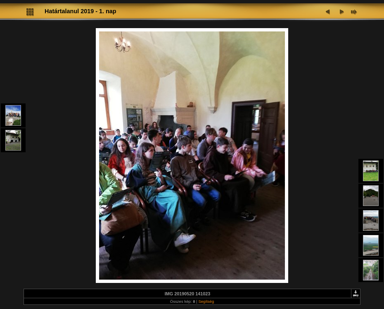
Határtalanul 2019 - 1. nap (80, 11)
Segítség (206, 301)
